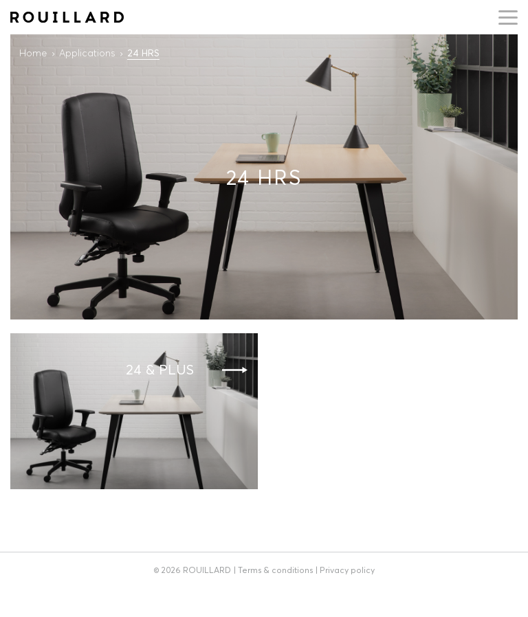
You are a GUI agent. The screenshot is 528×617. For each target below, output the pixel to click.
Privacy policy (347, 570)
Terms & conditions (275, 570)
